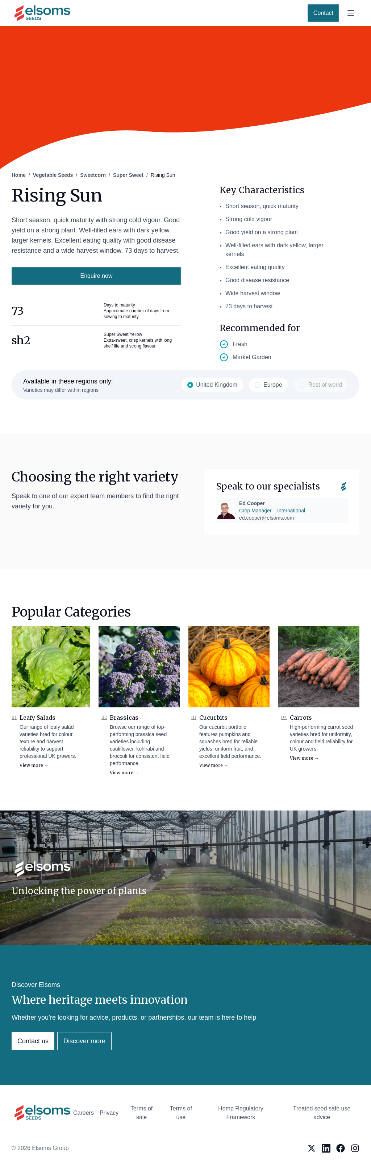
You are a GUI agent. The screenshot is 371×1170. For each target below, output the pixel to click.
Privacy (109, 1113)
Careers (83, 1113)
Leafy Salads (37, 717)
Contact (323, 13)
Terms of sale (141, 1112)
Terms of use (181, 1112)
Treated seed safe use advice (322, 1112)
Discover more (84, 1041)
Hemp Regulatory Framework (240, 1112)
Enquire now (96, 276)
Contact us (33, 1041)
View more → (34, 765)
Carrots (301, 717)
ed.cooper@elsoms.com (266, 518)
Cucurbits (213, 717)
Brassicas (124, 717)
